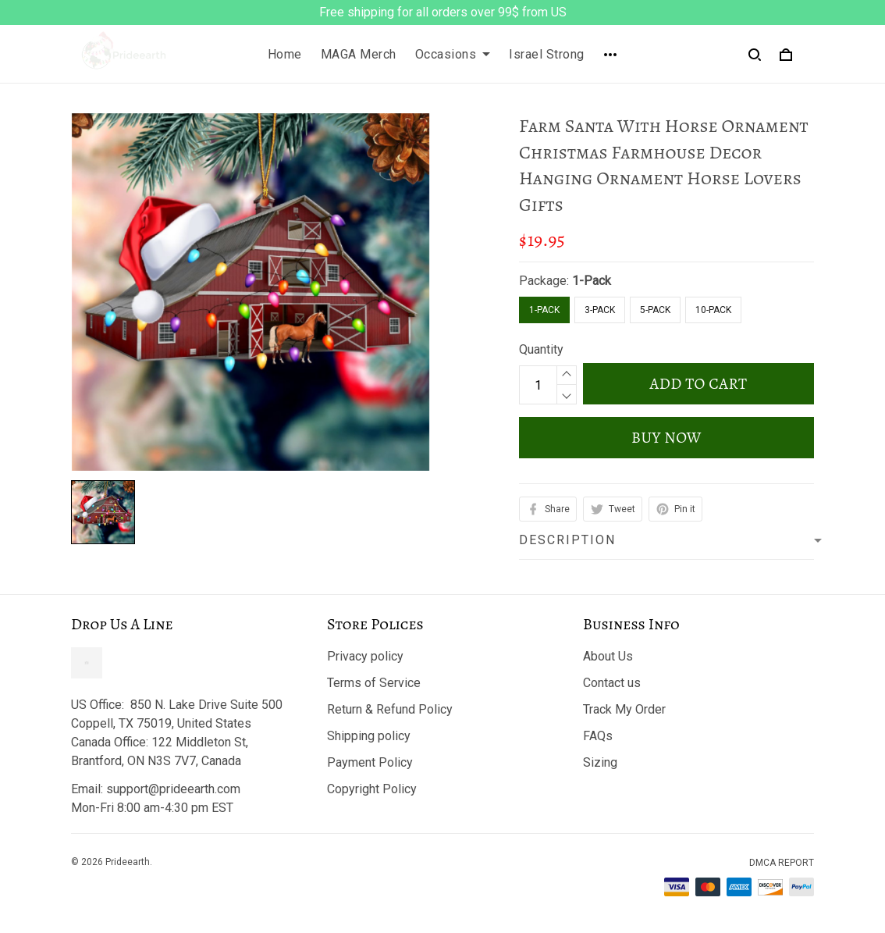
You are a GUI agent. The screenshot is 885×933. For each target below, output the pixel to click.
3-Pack (600, 309)
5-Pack (655, 309)
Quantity (541, 349)
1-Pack (591, 280)
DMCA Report (781, 862)
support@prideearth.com (173, 789)
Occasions (453, 54)
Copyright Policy (372, 789)
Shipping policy (369, 735)
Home (285, 54)
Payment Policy (370, 762)
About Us (608, 656)
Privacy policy (365, 656)
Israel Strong (547, 54)
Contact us (612, 682)
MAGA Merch (358, 54)
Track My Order (624, 709)
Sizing (600, 762)
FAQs (598, 735)
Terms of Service (374, 682)
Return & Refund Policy (390, 709)
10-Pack (713, 309)
